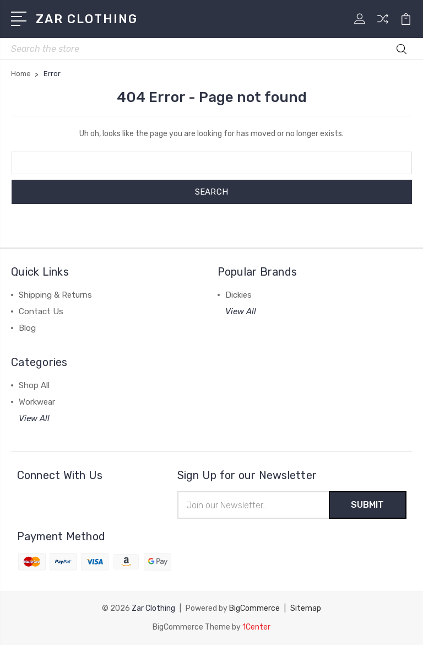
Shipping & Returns (55, 295)
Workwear (37, 402)
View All (240, 311)
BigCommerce (254, 608)
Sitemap (305, 608)
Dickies (238, 295)
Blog (27, 328)
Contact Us (41, 311)
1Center (256, 627)
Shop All (34, 385)
